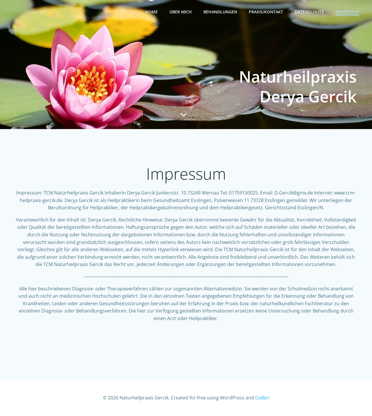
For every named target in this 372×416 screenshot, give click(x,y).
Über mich (180, 12)
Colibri (262, 399)
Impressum (347, 12)
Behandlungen (220, 12)
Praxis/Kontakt (266, 12)
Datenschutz (309, 12)
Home (151, 12)
